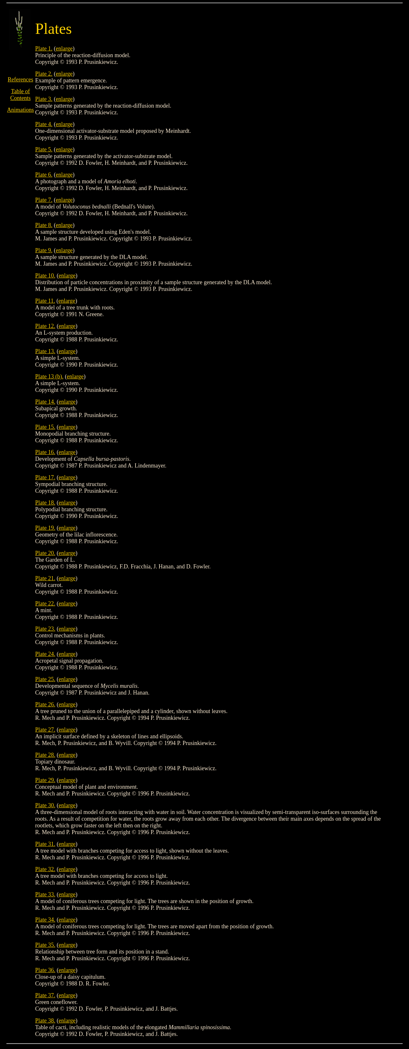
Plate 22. (45, 603)
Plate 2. (43, 74)
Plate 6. (43, 174)
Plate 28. (45, 755)
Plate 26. (45, 704)
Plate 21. (45, 578)
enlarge (64, 48)
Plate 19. (45, 528)
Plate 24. (45, 654)
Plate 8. (43, 225)
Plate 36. (45, 970)
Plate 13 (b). (49, 376)
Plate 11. (45, 301)
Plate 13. (45, 351)
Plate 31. (45, 844)
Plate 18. (45, 502)
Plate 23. (45, 629)
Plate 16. (45, 452)
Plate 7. (43, 200)
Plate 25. (45, 679)
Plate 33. (45, 894)
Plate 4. (43, 124)
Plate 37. (45, 995)
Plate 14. (45, 402)
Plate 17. (45, 477)
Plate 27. (45, 729)
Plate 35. (45, 945)
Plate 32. (45, 869)
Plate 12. (45, 326)
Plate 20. (45, 553)
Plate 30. (45, 805)
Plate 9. (43, 250)
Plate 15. (45, 427)
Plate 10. (45, 275)
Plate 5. (43, 149)
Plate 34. (45, 919)
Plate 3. (43, 99)
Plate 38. (45, 1020)
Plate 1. (43, 48)
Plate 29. (45, 780)
